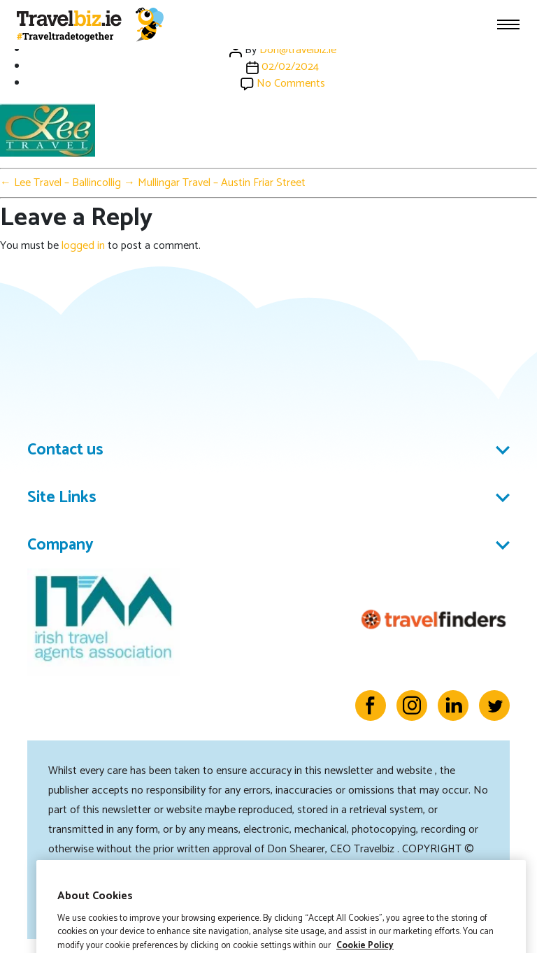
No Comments (291, 83)
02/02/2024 (290, 66)
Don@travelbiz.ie (297, 50)
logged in (83, 245)
